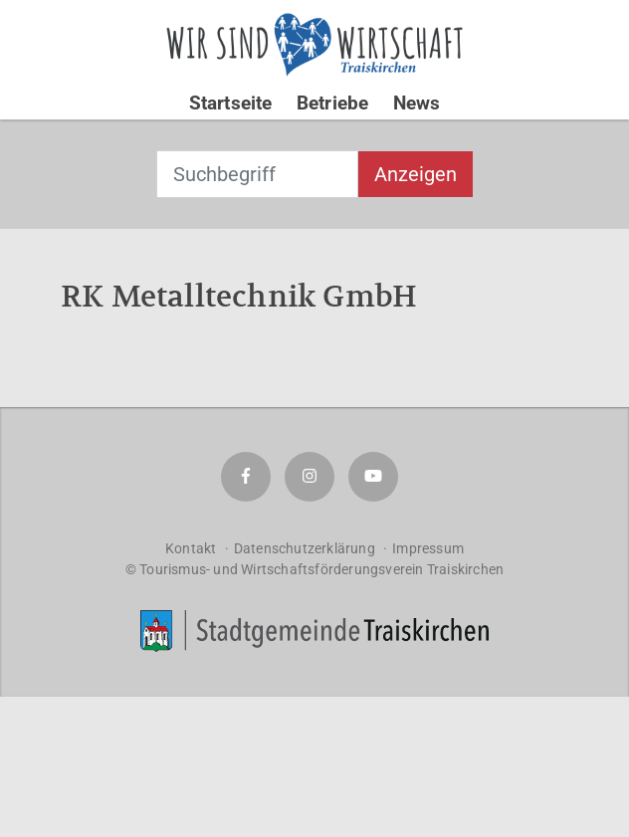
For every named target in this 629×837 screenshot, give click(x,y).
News (417, 103)
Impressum (428, 548)
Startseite (231, 103)
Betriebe (333, 103)
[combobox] (257, 174)
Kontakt (190, 548)
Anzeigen (415, 174)
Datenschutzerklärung (304, 548)
